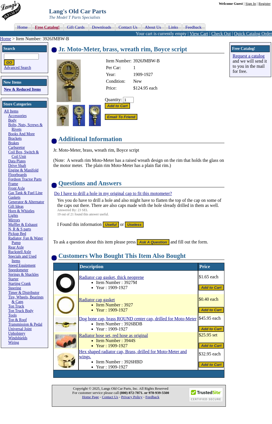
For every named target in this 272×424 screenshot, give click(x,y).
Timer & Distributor (23, 293)
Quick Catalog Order (253, 33)
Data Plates (17, 161)
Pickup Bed (17, 234)
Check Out (221, 33)
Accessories (17, 116)
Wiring (13, 342)
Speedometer (18, 270)
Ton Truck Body (20, 311)
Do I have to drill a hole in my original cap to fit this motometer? (113, 193)
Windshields (17, 338)
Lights (13, 215)
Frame (13, 184)
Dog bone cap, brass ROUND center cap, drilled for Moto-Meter (138, 318)
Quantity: (113, 99)
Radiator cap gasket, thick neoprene (111, 277)
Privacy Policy (132, 397)
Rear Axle (16, 247)
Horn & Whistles (21, 211)
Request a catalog (249, 56)
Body (12, 120)
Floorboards (17, 175)
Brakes (13, 143)
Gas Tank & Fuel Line (25, 193)
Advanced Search (17, 67)
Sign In (250, 4)
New (137, 81)
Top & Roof (17, 320)
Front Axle (16, 188)
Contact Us (110, 397)
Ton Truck (16, 306)
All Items (11, 111)
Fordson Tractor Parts (25, 179)
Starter (13, 279)
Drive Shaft (17, 166)
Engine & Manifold (23, 170)
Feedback (152, 397)
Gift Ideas (16, 206)
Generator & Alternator (26, 202)
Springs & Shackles (23, 274)
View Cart (199, 33)
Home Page (90, 397)
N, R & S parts (19, 229)
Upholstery (16, 333)
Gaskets (14, 197)
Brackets (15, 138)
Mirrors (14, 220)
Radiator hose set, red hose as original (113, 335)
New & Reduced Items (22, 89)
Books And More (21, 134)
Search (9, 48)
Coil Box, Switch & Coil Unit (23, 154)
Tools (12, 315)
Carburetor (16, 147)
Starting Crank (19, 283)
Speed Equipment (21, 265)
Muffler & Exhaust (22, 224)
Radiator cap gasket (97, 299)
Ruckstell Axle (19, 252)
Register (264, 4)
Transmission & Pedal (25, 324)
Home (5, 38)
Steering (14, 288)
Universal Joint (20, 329)
